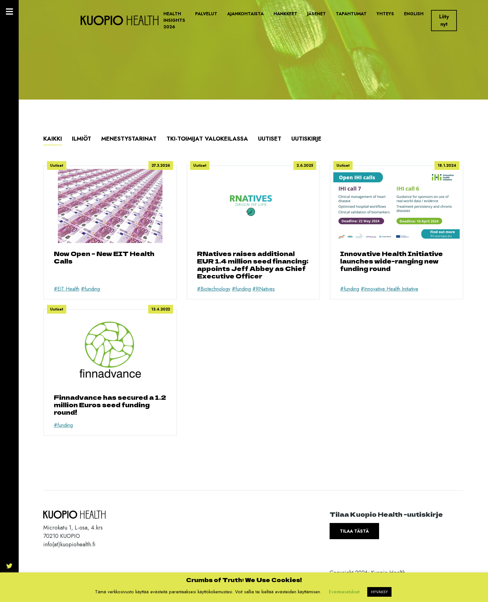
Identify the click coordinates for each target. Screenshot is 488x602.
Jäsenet (316, 14)
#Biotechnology (213, 288)
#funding (90, 288)
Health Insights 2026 (174, 20)
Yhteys (385, 14)
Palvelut (206, 14)
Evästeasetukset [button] (344, 591)
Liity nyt (444, 20)
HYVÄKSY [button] (379, 592)
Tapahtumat (351, 14)
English (414, 14)
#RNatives (263, 288)
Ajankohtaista (245, 14)
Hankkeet (285, 14)
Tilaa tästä (354, 531)
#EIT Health (66, 288)
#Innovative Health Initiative (389, 288)
